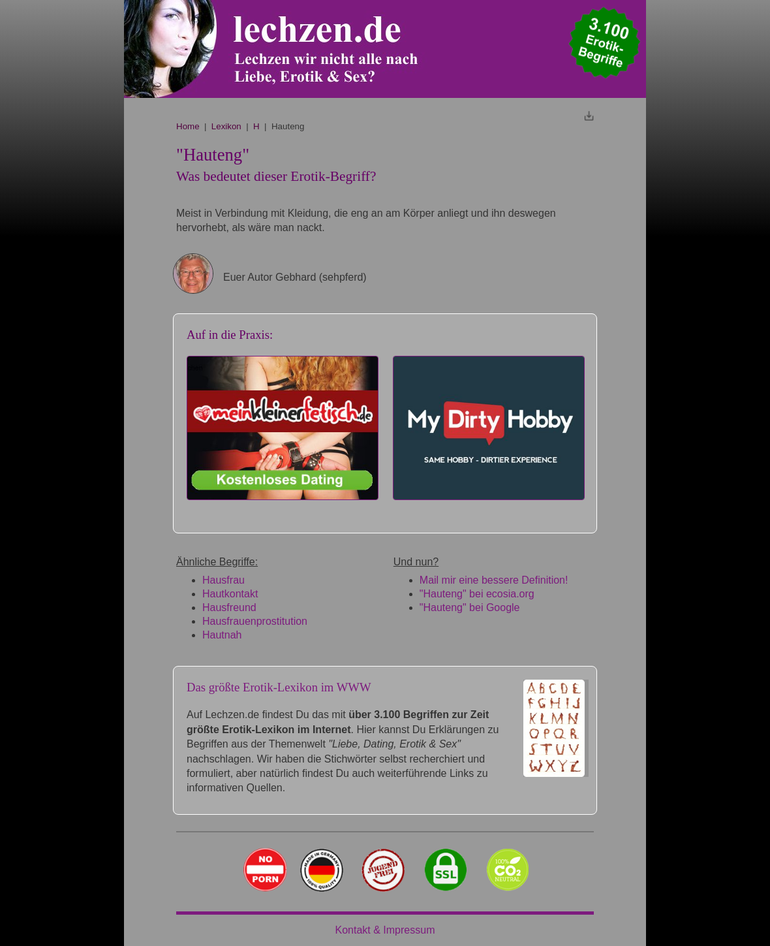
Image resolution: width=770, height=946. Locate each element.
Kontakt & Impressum (385, 930)
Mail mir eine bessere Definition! (494, 580)
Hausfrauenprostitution (254, 621)
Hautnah (222, 634)
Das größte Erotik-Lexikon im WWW (279, 687)
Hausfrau (223, 580)
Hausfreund (229, 607)
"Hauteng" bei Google (470, 607)
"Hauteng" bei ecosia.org (477, 593)
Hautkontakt (230, 593)
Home (188, 126)
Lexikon (226, 126)
